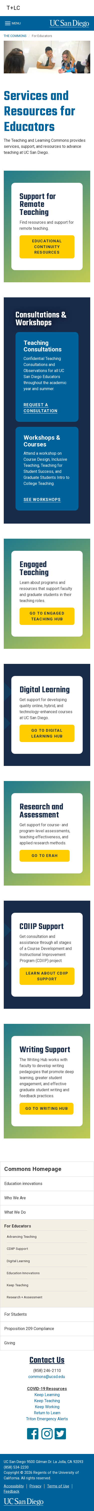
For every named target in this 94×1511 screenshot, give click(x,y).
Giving (9, 1343)
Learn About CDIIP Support (47, 976)
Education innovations (23, 1183)
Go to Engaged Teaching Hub (47, 616)
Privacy (35, 1486)
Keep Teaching (17, 1285)
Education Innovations (23, 1273)
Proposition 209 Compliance (29, 1328)
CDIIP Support (17, 1249)
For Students (15, 1314)
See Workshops (42, 499)
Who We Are (15, 1198)
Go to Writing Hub (46, 1108)
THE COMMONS (15, 36)
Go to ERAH (45, 855)
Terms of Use (58, 1486)
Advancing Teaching (22, 1236)
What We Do (15, 1212)
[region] (47, 57)
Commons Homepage (32, 1169)
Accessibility (14, 1486)
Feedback (11, 1491)
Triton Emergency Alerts (47, 1418)
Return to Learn (47, 1412)
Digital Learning (18, 1261)
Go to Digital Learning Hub (47, 733)
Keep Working (47, 1406)
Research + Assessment (24, 1297)
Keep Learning (47, 1394)
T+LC (13, 8)
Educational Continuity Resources (47, 247)
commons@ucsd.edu (46, 1376)
